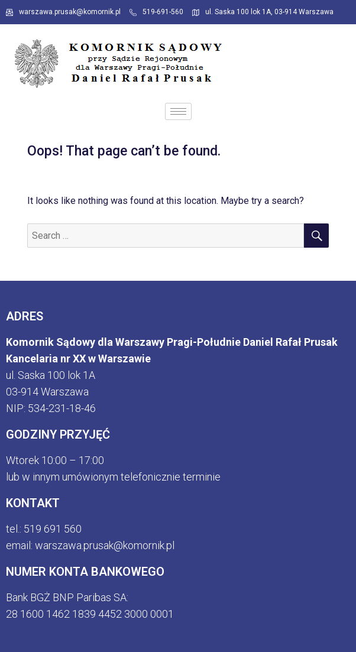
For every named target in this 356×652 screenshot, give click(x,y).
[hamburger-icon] (178, 111)
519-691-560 (156, 12)
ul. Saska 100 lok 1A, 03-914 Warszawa (263, 12)
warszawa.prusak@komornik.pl (63, 12)
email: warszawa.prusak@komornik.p (89, 545)
